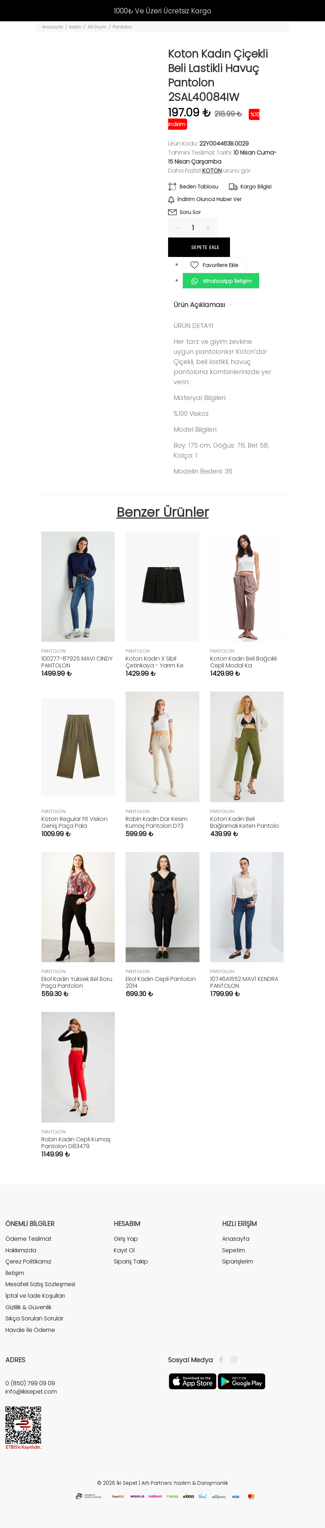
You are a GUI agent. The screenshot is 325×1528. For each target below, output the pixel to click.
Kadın (75, 27)
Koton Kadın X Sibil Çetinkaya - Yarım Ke (155, 662)
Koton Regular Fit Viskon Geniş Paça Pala (74, 822)
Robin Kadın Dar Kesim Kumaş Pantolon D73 (157, 822)
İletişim (14, 1273)
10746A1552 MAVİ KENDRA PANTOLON (244, 982)
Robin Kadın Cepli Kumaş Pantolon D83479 (75, 1142)
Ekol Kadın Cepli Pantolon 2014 (161, 982)
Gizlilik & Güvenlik (28, 1307)
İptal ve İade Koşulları (35, 1296)
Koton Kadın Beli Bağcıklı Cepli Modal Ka (243, 662)
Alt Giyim (97, 27)
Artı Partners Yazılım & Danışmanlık (184, 1483)
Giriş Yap (126, 1239)
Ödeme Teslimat (28, 1239)
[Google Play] (241, 1381)
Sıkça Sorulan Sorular (34, 1318)
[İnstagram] (232, 1360)
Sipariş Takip (131, 1261)
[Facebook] (223, 1360)
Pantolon (122, 27)
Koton (212, 170)
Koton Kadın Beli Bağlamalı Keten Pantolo (244, 822)
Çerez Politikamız (28, 1261)
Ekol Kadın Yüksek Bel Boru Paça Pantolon (76, 982)
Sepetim (233, 1250)
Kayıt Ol (124, 1250)
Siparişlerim (237, 1261)
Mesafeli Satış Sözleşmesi (40, 1284)
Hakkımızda (20, 1250)
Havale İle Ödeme (30, 1330)
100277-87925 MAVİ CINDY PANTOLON (77, 662)
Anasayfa (52, 27)
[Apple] (192, 1381)
